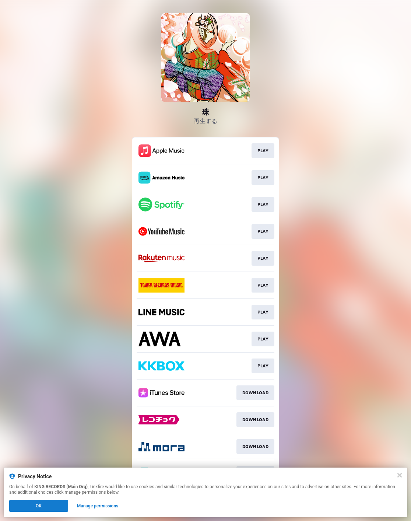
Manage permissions (98, 505)
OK (39, 505)
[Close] (399, 475)
